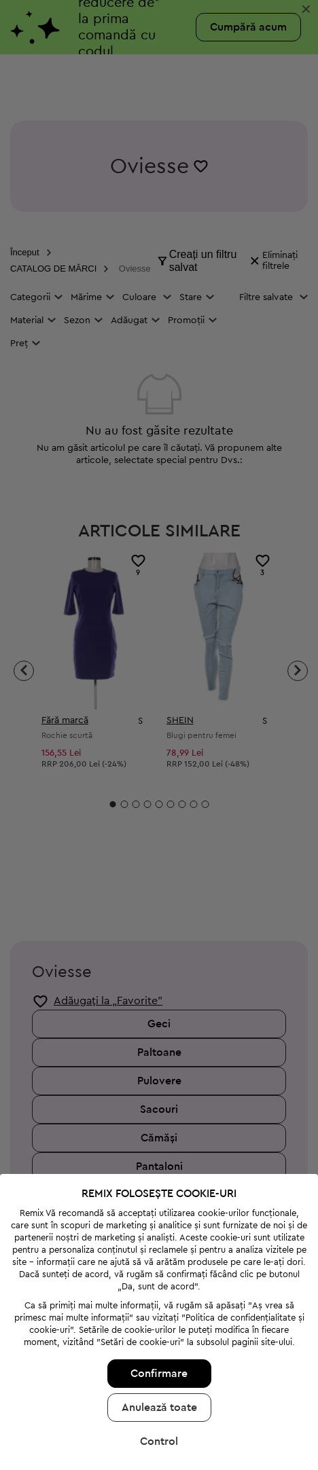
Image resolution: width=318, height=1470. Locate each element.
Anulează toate (159, 1327)
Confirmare (159, 1293)
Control (159, 1361)
